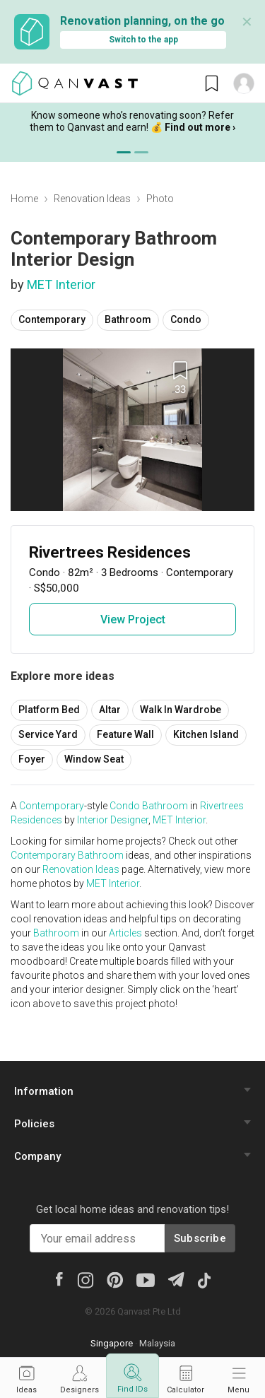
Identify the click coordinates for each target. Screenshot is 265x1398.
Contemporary (52, 319)
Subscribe (200, 1238)
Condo (185, 319)
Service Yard (48, 734)
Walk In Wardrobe (180, 709)
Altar (110, 709)
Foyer (31, 759)
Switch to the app (143, 40)
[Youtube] (145, 1279)
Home (24, 198)
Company (37, 1156)
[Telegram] (175, 1279)
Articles (125, 933)
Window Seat (94, 759)
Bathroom (128, 319)
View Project (132, 619)
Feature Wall (125, 734)
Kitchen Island (206, 734)
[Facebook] (58, 1278)
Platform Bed (49, 709)
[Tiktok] (203, 1279)
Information (43, 1091)
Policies (34, 1123)
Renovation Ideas (92, 198)
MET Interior (61, 284)
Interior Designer (112, 820)
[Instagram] (85, 1279)
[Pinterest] (115, 1279)
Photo (160, 198)
